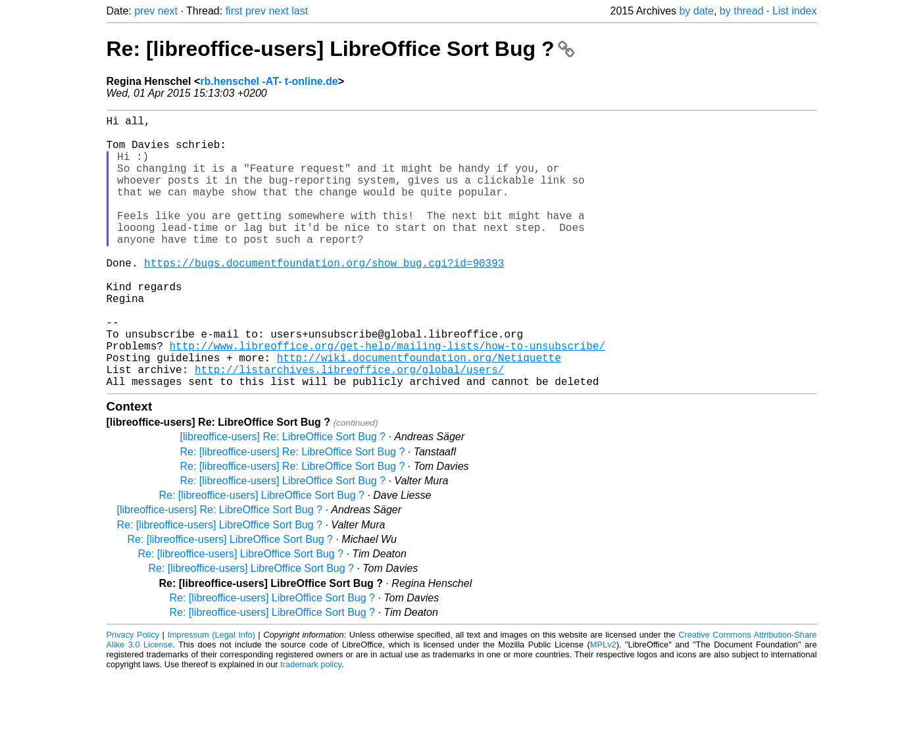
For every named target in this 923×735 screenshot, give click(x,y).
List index (794, 10)
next (168, 10)
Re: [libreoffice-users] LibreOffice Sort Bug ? (341, 49)
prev (144, 10)
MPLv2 (603, 705)
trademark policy (310, 725)
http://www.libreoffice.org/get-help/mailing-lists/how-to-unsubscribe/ (387, 398)
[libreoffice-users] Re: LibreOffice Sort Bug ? (283, 497)
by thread (742, 10)
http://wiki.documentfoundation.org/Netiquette (419, 412)
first (234, 10)
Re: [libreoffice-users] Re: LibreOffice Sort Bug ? (292, 512)
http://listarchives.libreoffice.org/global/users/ (349, 427)
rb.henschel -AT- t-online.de (269, 81)
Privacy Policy (133, 695)
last (299, 10)
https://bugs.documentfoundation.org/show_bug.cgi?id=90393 (324, 297)
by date (696, 10)
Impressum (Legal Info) (211, 695)
